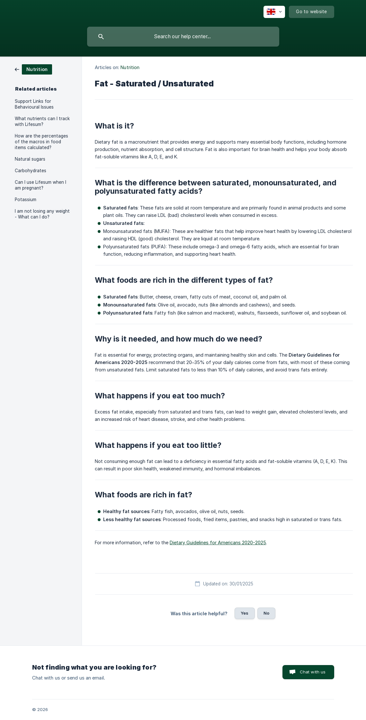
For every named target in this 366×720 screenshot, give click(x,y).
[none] (274, 12)
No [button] (266, 613)
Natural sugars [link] (30, 159)
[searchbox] (183, 37)
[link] (33, 69)
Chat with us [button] (313, 671)
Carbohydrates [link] (30, 170)
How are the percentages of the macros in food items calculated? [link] (41, 141)
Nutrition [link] (130, 67)
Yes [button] (244, 613)
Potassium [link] (25, 199)
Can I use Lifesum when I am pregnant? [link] (40, 185)
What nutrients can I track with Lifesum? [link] (42, 121)
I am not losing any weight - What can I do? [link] (42, 214)
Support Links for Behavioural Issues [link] (34, 104)
